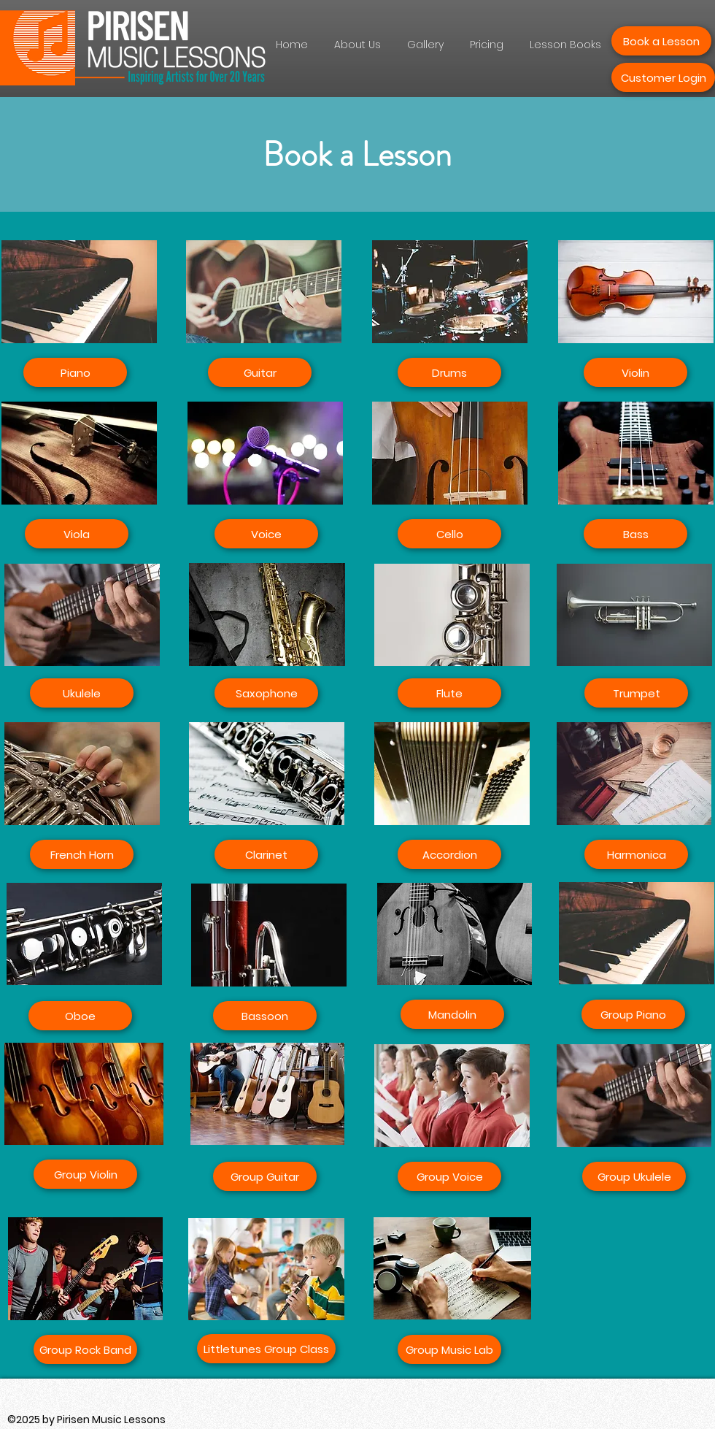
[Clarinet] (266, 854)
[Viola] (76, 533)
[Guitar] (260, 372)
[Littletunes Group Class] (266, 1348)
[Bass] (635, 533)
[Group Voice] (449, 1176)
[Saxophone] (266, 693)
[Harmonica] (636, 854)
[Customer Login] (663, 77)
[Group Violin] (85, 1174)
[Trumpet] (636, 693)
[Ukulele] (82, 693)
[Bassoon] (265, 1015)
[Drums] (449, 372)
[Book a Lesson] (661, 40)
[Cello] (449, 533)
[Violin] (635, 372)
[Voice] (266, 533)
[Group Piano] (633, 1014)
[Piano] (75, 372)
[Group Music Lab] (449, 1349)
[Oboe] (80, 1015)
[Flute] (449, 693)
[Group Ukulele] (634, 1176)
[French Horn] (82, 854)
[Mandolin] (452, 1014)
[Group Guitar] (265, 1176)
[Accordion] (449, 854)
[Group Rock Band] (85, 1349)
